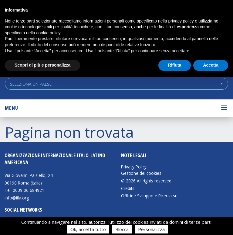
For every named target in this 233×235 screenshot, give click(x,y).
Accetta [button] (210, 65)
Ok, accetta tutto (88, 229)
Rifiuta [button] (174, 65)
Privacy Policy (134, 167)
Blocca (122, 229)
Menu (11, 108)
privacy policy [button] (181, 21)
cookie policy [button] (48, 32)
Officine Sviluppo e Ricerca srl (149, 196)
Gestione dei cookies (141, 173)
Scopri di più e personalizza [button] (42, 65)
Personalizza (151, 229)
